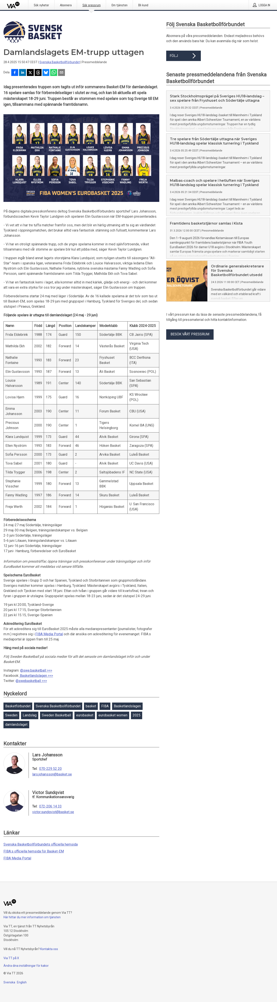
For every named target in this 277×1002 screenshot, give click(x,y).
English (22, 982)
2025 (136, 715)
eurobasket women (112, 715)
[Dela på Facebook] (14, 73)
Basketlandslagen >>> (36, 676)
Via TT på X (11, 958)
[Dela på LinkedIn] (22, 73)
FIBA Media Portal (49, 634)
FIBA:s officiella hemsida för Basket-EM (33, 851)
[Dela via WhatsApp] (53, 73)
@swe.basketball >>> (36, 670)
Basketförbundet (18, 706)
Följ (183, 56)
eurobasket (84, 715)
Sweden (11, 715)
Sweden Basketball (56, 715)
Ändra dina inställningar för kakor (26, 965)
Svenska (9, 982)
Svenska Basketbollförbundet (59, 62)
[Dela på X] (30, 73)
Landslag (30, 715)
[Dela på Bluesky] (45, 73)
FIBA (105, 706)
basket (91, 706)
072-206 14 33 (50, 806)
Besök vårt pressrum (190, 334)
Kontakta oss (49, 949)
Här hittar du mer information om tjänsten (32, 917)
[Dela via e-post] (61, 73)
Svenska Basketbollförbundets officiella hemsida (40, 844)
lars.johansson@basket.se (52, 774)
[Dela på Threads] (38, 73)
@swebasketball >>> (31, 681)
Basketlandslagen (127, 706)
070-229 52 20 (50, 769)
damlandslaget (16, 724)
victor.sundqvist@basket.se (53, 812)
